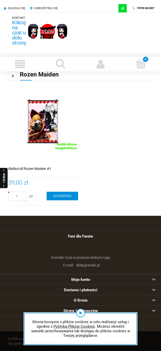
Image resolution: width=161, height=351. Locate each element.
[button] (20, 64)
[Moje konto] (101, 64)
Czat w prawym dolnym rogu (80, 257)
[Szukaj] (60, 63)
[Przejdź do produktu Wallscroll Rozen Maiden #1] (43, 125)
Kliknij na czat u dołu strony (19, 32)
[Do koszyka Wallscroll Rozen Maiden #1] (62, 196)
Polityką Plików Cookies (74, 326)
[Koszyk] (141, 63)
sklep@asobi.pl (80, 265)
